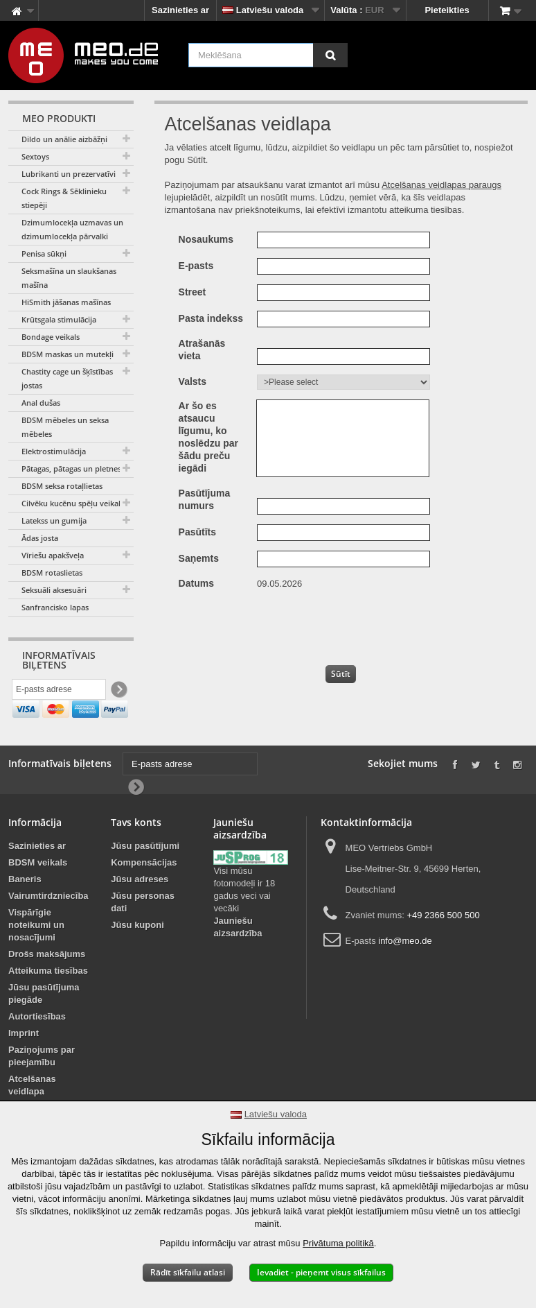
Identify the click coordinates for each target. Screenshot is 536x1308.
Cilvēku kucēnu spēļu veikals (72, 503)
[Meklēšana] (330, 55)
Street (192, 292)
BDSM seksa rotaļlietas (61, 486)
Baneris (25, 909)
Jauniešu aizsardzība (237, 958)
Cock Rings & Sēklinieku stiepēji (64, 198)
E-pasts (196, 265)
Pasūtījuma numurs (205, 499)
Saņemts (199, 558)
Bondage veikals (50, 337)
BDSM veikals (37, 893)
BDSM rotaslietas (51, 572)
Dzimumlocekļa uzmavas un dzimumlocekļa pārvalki (72, 229)
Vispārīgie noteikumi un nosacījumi (36, 955)
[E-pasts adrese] (59, 691)
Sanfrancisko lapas (55, 607)
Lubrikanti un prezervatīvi (68, 174)
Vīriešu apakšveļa (52, 555)
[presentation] (358, 624)
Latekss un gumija (54, 520)
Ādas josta (39, 538)
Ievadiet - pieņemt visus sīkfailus (321, 1272)
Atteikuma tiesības (48, 1001)
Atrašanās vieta (202, 349)
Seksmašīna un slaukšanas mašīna (68, 278)
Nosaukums (206, 239)
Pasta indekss (211, 318)
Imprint (23, 1063)
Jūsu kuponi (137, 955)
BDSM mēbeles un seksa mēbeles (65, 427)
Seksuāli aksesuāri (54, 590)
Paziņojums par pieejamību (41, 1086)
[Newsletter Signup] (118, 691)
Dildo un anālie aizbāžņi (64, 139)
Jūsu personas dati (143, 932)
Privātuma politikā (338, 1243)
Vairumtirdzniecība (48, 926)
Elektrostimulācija (53, 451)
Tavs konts (136, 852)
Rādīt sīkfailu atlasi (187, 1272)
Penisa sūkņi (43, 253)
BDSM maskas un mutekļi (67, 354)
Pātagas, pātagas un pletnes (71, 468)
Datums (196, 583)
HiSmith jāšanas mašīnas (66, 302)
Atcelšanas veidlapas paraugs (441, 185)
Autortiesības (37, 1047)
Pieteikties (447, 10)
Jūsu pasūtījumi (145, 876)
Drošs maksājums (46, 984)
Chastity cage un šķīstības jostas (67, 378)
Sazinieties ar (180, 10)
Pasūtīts (197, 531)
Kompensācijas (144, 893)
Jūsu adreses (139, 909)
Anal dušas (40, 402)
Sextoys (35, 156)
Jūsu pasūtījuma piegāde (44, 1024)
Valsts (192, 381)
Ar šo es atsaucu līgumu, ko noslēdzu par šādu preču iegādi (208, 437)
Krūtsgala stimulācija (58, 319)
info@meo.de (405, 971)
